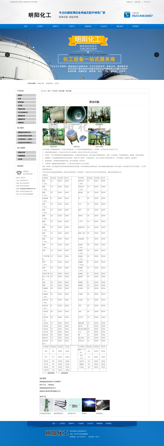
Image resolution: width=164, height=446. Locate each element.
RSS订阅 (146, 2)
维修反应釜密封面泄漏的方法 (50, 391)
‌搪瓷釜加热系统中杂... (25, 132)
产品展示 (81, 423)
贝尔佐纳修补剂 (23, 112)
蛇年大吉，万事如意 (47, 385)
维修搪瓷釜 (49, 83)
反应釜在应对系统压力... (25, 142)
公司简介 (40, 26)
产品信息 (54, 91)
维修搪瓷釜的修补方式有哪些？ (51, 381)
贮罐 (19, 99)
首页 (25, 26)
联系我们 (136, 26)
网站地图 (137, 2)
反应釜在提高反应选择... (25, 136)
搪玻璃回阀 (51, 373)
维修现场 (88, 26)
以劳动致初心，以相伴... (25, 139)
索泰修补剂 (21, 116)
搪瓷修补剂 (21, 119)
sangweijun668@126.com (28, 188)
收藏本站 (129, 2)
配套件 (20, 95)
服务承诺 (120, 26)
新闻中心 (56, 26)
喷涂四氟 (21, 102)
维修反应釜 (40, 83)
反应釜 (57, 83)
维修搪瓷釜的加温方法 (48, 388)
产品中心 (72, 26)
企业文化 (104, 26)
